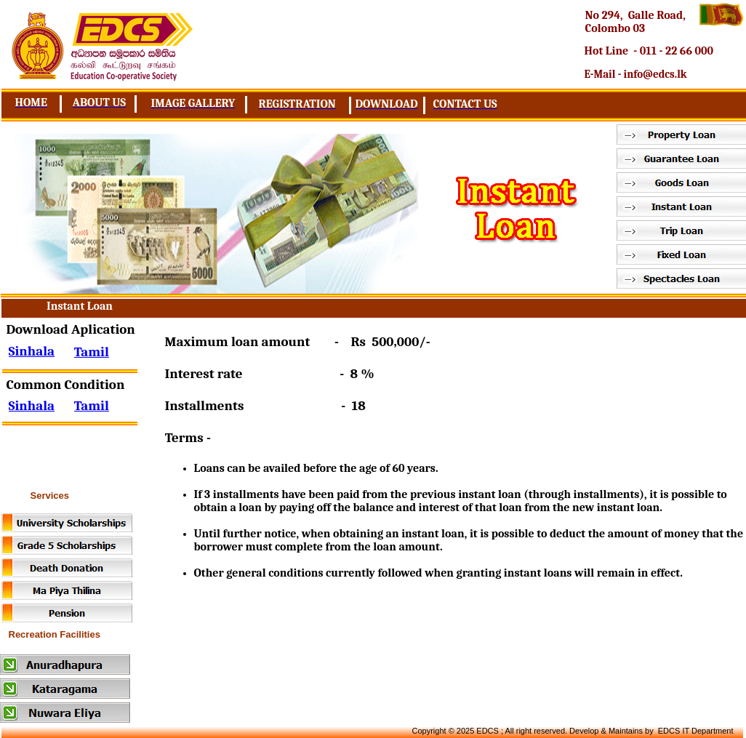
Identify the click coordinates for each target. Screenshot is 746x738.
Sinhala (32, 406)
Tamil (91, 406)
